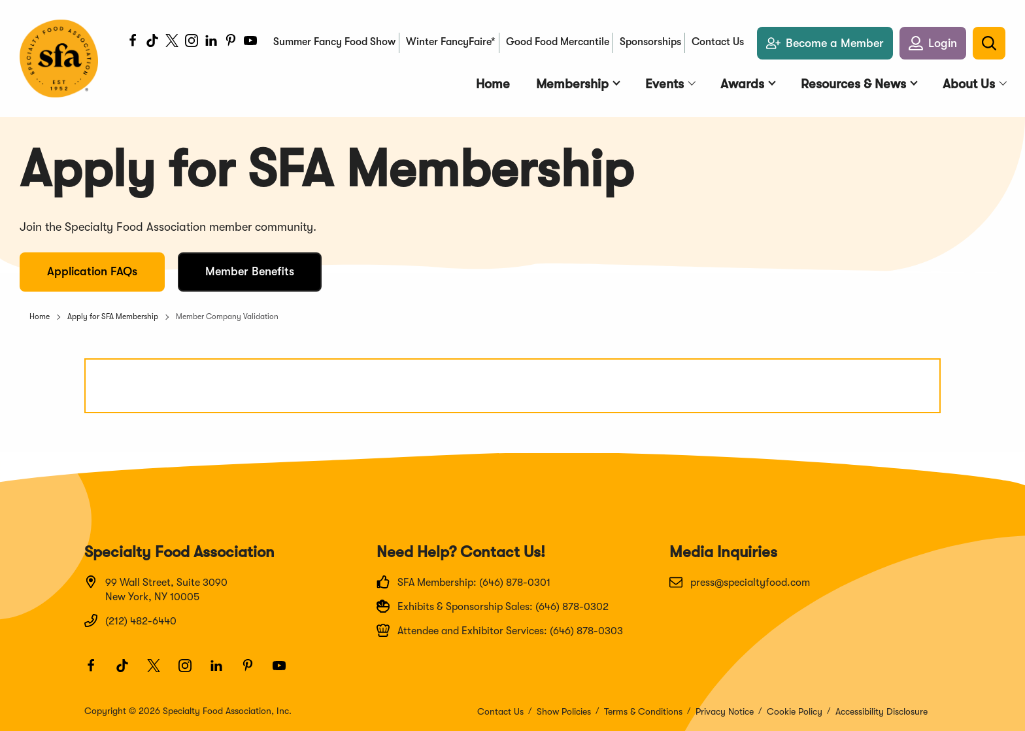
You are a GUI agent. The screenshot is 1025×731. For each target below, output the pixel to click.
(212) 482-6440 (130, 620)
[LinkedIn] (211, 42)
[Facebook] (132, 42)
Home (39, 316)
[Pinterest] (230, 42)
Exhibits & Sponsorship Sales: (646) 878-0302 (493, 606)
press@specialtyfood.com (739, 581)
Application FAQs (92, 271)
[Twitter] (171, 42)
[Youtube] (250, 42)
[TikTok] (152, 42)
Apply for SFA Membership (112, 316)
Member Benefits (249, 271)
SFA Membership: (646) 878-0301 (463, 581)
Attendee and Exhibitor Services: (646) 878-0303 (500, 630)
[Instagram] (191, 42)
